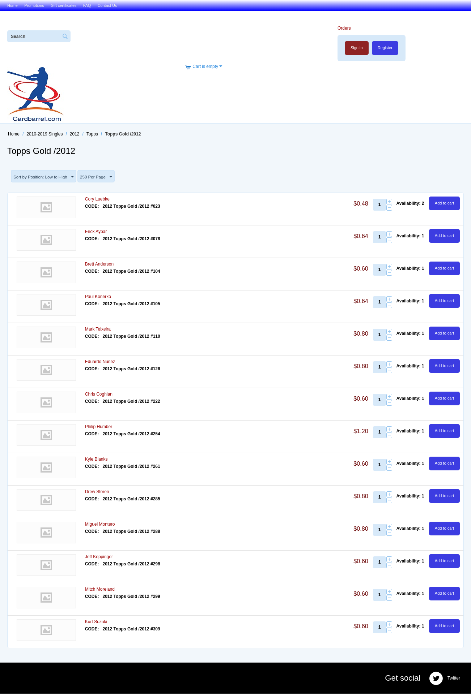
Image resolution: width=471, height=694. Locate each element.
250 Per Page (98, 177)
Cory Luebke (97, 199)
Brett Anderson (99, 264)
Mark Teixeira (98, 329)
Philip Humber (98, 427)
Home (12, 5)
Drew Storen (97, 492)
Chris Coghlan (99, 394)
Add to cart (444, 203)
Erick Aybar (96, 231)
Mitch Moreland (100, 589)
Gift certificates (63, 5)
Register (385, 48)
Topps (92, 134)
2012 (75, 134)
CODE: (92, 206)
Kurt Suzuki (96, 622)
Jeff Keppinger (99, 557)
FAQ (87, 5)
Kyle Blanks (96, 459)
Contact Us (107, 5)
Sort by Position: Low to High (44, 177)
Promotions (34, 5)
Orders (344, 28)
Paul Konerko (98, 296)
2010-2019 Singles (44, 134)
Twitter (444, 679)
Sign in (356, 48)
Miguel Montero (100, 524)
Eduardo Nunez (100, 362)
